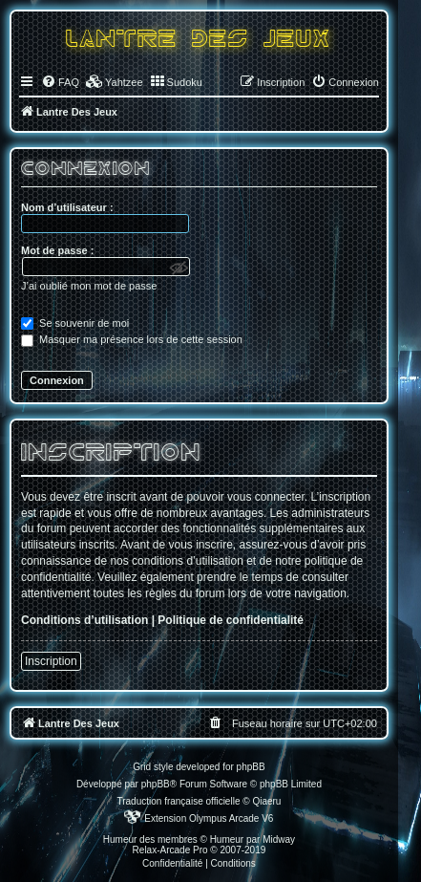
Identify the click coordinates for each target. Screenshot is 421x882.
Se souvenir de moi (75, 323)
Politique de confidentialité (231, 620)
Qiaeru (266, 801)
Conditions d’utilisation (84, 620)
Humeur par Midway (252, 839)
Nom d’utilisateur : (67, 207)
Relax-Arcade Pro (170, 850)
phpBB (155, 784)
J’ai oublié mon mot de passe (89, 285)
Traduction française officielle (178, 801)
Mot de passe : (57, 250)
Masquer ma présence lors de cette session (131, 339)
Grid (142, 767)
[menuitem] (60, 82)
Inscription (51, 661)
